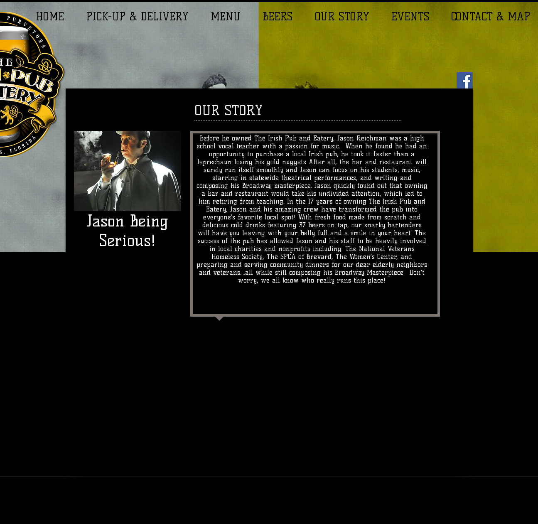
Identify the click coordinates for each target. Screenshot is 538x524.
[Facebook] (465, 80)
